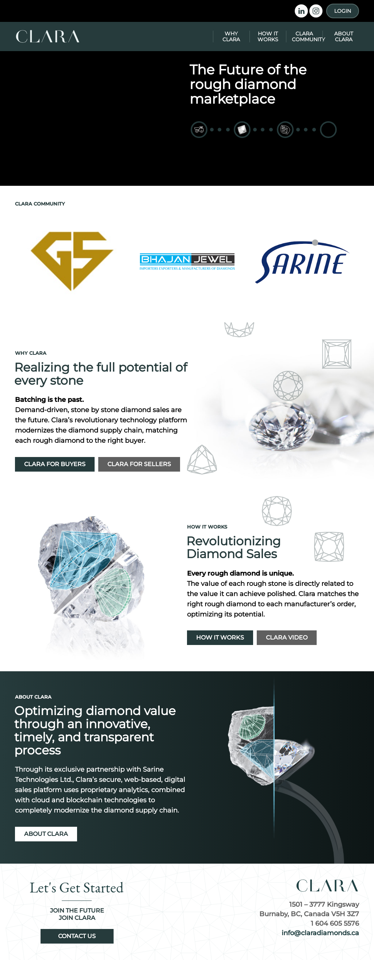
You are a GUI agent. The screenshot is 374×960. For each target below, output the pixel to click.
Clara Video (287, 637)
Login (342, 11)
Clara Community (307, 36)
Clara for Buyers (54, 464)
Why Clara (231, 36)
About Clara (343, 36)
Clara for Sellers (139, 464)
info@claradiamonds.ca (320, 933)
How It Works (267, 36)
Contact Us (77, 936)
